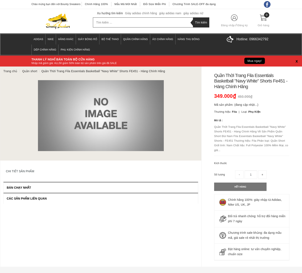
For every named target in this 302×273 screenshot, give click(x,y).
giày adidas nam (170, 13)
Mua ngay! (254, 61)
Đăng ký (242, 25)
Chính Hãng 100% (96, 4)
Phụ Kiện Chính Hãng (75, 49)
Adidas (38, 39)
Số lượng (219, 174)
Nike (51, 39)
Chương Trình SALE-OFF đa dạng (194, 4)
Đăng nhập (228, 25)
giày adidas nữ (193, 13)
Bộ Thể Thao (110, 39)
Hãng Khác (66, 39)
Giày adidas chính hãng (141, 13)
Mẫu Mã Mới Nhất (126, 4)
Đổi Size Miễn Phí (154, 4)
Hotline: (252, 39)
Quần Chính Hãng (135, 39)
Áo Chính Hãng (162, 39)
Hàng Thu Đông (189, 39)
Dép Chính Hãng (45, 49)
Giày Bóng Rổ (87, 39)
